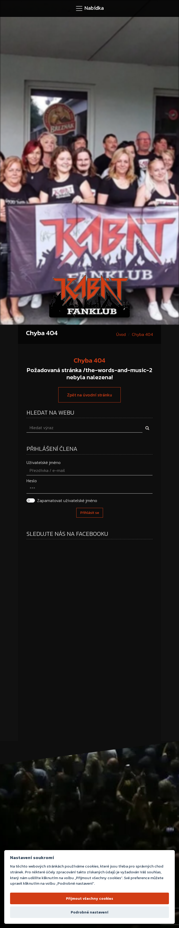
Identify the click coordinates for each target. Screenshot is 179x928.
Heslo (31, 480)
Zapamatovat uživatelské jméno (67, 500)
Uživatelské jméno (43, 462)
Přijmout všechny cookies (89, 898)
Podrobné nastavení (89, 912)
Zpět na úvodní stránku (89, 395)
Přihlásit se (89, 512)
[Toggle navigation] (89, 8)
